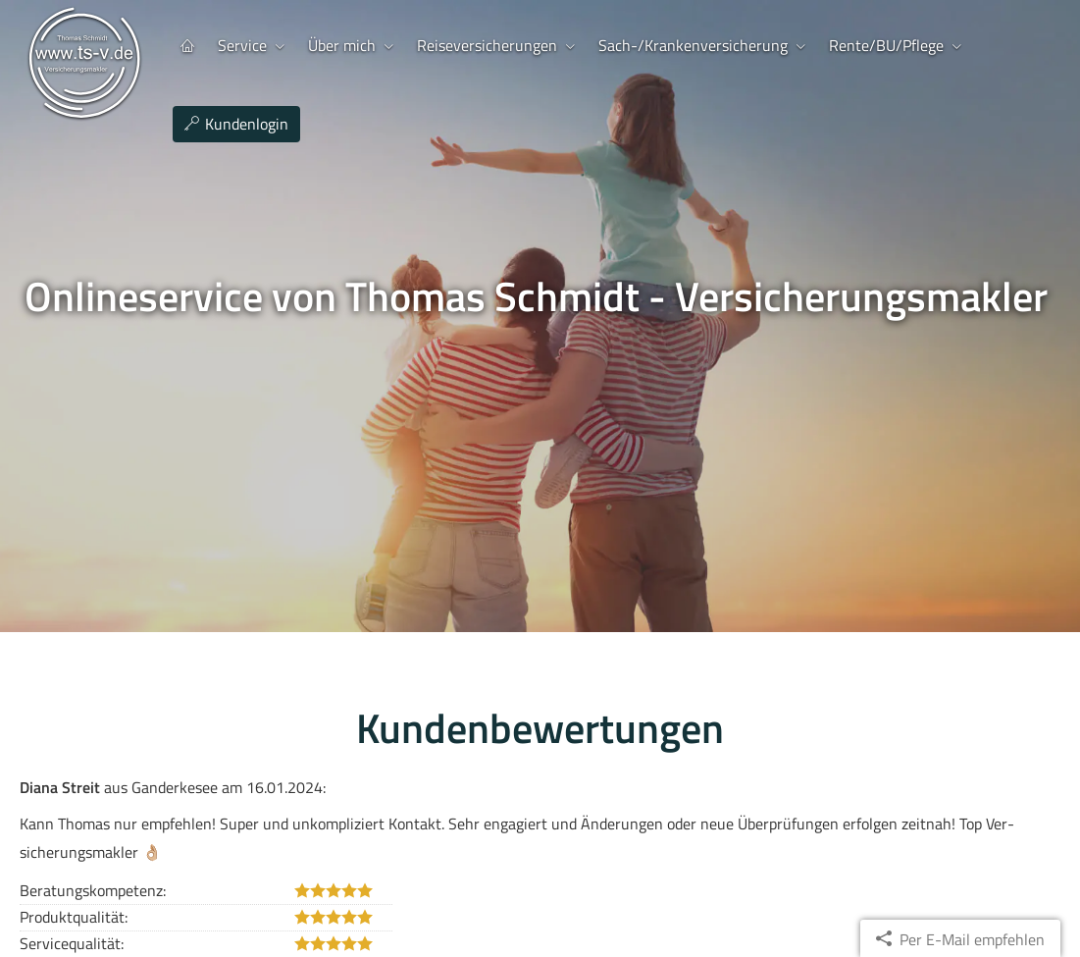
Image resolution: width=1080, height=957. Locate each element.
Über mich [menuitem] (342, 45)
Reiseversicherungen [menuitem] (487, 45)
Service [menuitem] (242, 45)
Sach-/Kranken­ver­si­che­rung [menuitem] (693, 45)
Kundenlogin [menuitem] (236, 123)
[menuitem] (187, 45)
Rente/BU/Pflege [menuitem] (886, 45)
